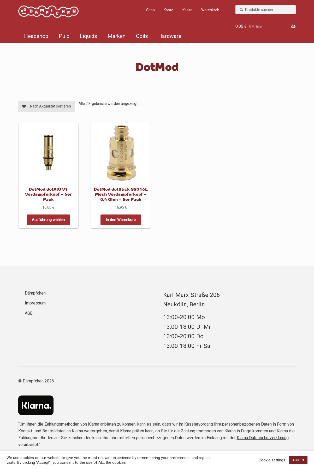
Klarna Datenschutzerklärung (263, 437)
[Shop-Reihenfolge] (46, 106)
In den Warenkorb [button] (120, 220)
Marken (117, 36)
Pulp (64, 36)
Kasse (187, 10)
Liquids (88, 36)
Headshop (36, 36)
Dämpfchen (43, 13)
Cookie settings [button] (272, 460)
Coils (142, 36)
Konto (168, 10)
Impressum (35, 302)
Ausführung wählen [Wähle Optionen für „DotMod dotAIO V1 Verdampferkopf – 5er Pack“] (48, 220)
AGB (29, 312)
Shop (150, 10)
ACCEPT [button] (298, 460)
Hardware (169, 36)
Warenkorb (210, 10)
